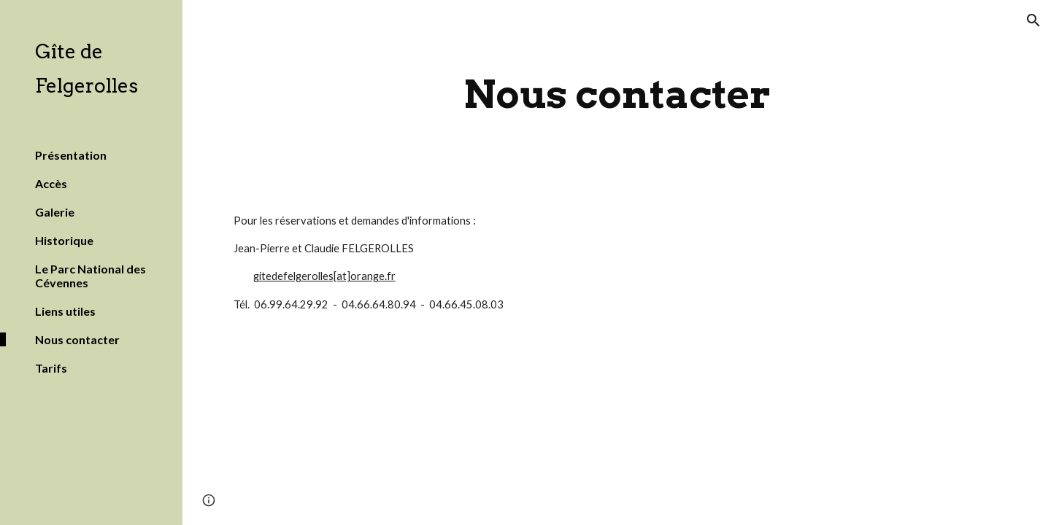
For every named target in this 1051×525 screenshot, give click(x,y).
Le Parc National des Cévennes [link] (90, 275)
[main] (617, 94)
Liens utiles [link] (65, 311)
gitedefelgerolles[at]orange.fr (324, 276)
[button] (1033, 20)
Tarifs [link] (51, 368)
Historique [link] (64, 240)
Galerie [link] (54, 212)
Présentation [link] (71, 155)
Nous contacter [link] (77, 339)
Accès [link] (51, 183)
